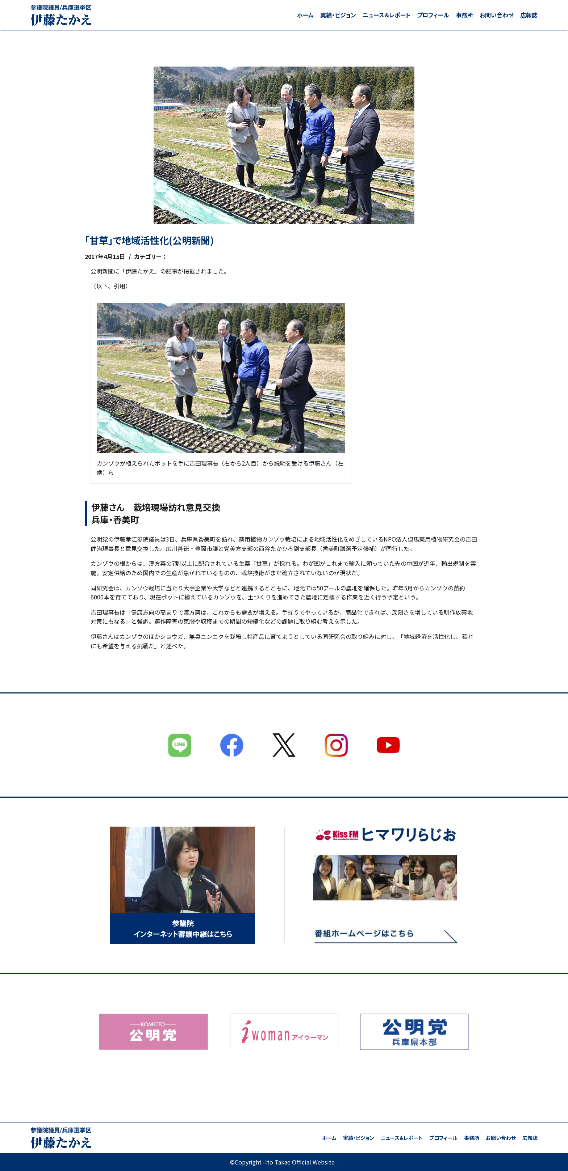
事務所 (464, 14)
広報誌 (529, 14)
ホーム (305, 14)
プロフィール (433, 14)
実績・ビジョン (338, 14)
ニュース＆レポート (386, 14)
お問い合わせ (497, 14)
